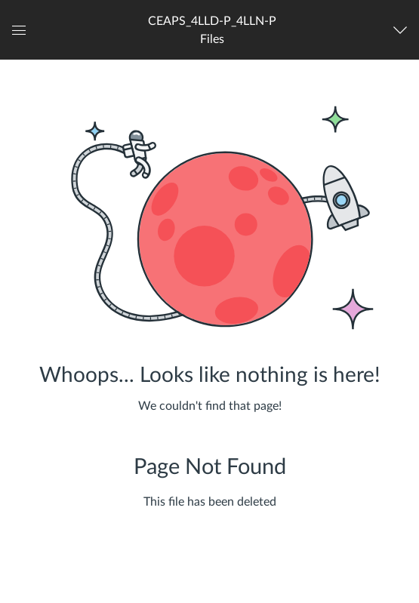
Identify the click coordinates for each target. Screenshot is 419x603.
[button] (212, 30)
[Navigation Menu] (403, 30)
